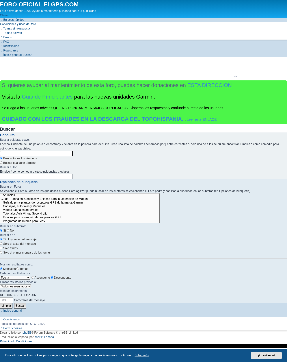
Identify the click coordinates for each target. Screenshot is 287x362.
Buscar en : (7, 235)
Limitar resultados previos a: (18, 282)
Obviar (4, 15)
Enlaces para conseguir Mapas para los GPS (79, 217)
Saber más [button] (142, 355)
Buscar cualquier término (18, 162)
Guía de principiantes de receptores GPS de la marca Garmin (79, 203)
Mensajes (8, 268)
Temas (22, 268)
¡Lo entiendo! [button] (266, 355)
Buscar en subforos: (13, 226)
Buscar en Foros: (11, 186)
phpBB (27, 332)
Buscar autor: (8, 167)
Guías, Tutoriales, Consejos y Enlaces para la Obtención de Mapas (79, 199)
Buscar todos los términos (18, 158)
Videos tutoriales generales (79, 210)
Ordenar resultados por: (15, 273)
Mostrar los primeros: (13, 290)
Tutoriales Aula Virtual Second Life (79, 214)
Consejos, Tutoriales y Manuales (79, 206)
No (10, 230)
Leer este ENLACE (202, 119)
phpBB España (44, 337)
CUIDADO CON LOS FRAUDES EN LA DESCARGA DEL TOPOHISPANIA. (93, 119)
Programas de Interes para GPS (79, 221)
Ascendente (40, 277)
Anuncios (79, 195)
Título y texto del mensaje (18, 239)
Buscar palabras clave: (15, 139)
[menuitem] (18, 24)
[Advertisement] (141, 68)
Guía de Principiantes (47, 97)
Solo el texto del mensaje (18, 243)
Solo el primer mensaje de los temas (25, 252)
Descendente (61, 277)
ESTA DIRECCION (209, 85)
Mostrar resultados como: (16, 264)
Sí (3, 230)
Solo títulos (9, 248)
